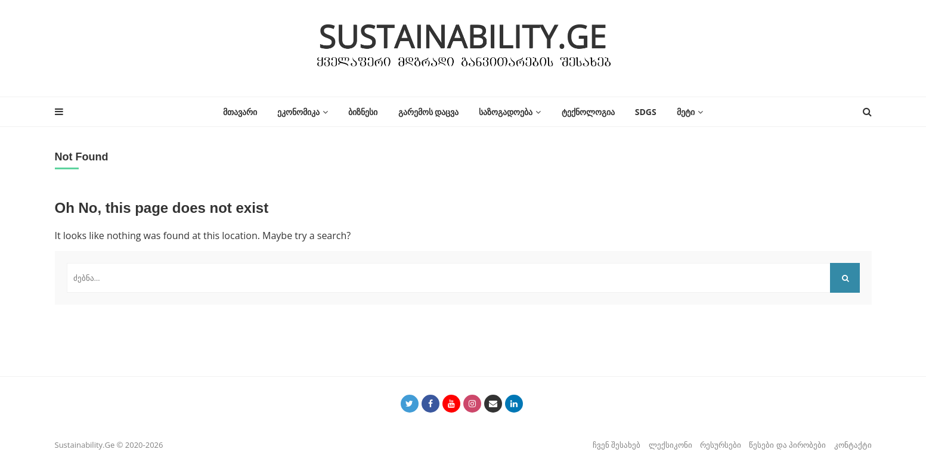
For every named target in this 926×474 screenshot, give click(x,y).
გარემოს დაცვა (428, 111)
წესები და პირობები (787, 444)
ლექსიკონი (670, 444)
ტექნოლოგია (588, 111)
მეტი (686, 111)
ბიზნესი (362, 111)
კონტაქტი (853, 444)
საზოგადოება (505, 111)
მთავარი (240, 111)
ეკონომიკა (298, 111)
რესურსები (720, 444)
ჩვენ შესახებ (616, 444)
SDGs (645, 111)
